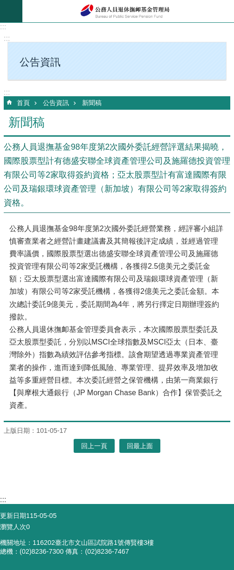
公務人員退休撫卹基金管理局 (128, 11)
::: (3, 27)
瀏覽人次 (13, 526)
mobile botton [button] (11, 11)
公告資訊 (56, 102)
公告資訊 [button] (40, 62)
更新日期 (13, 515)
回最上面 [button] (140, 446)
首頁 (23, 102)
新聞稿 (92, 102)
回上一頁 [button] (94, 446)
